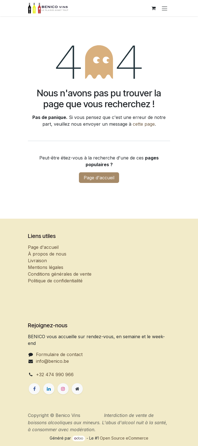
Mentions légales (45, 267)
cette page (144, 124)
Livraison (37, 260)
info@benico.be (52, 361)
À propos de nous (47, 254)
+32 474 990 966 (55, 374)
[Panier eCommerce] (153, 8)
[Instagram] (63, 388)
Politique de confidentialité (55, 280)
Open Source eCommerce (124, 438)
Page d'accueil (99, 177)
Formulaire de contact (59, 354)
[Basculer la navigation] (164, 8)
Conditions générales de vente (59, 274)
